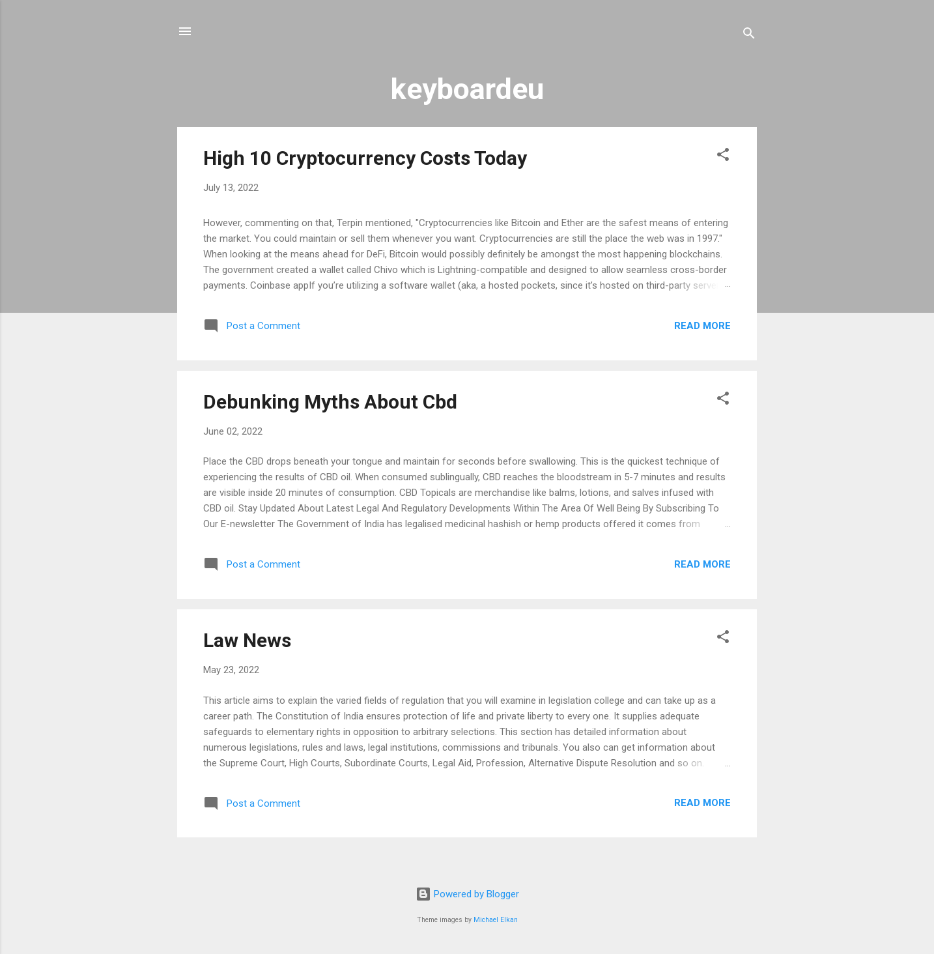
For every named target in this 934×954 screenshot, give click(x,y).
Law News (247, 640)
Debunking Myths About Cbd (330, 401)
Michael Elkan (496, 920)
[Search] (749, 35)
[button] (723, 157)
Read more (702, 326)
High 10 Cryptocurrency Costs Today (365, 158)
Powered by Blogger (467, 894)
